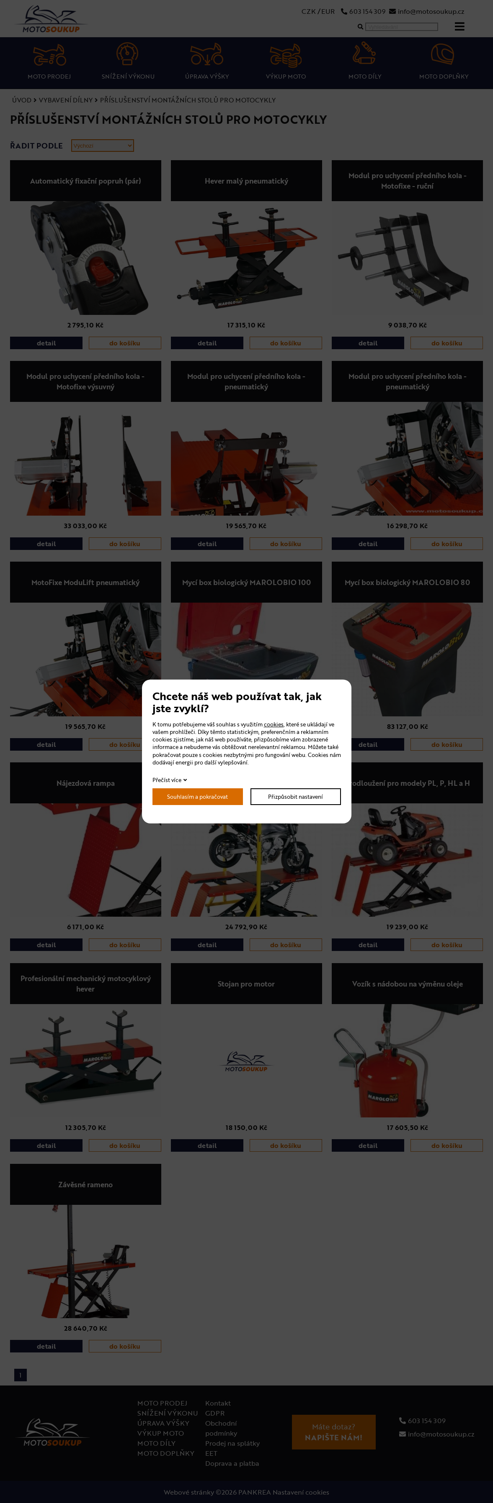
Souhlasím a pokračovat (197, 796)
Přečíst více (166, 780)
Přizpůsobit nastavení (295, 796)
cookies (274, 724)
